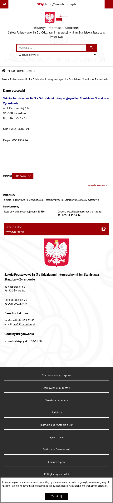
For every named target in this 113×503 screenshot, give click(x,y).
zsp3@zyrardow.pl (24, 324)
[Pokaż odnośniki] (4, 4)
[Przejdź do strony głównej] (56, 26)
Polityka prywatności (56, 474)
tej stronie (13, 485)
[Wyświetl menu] (109, 4)
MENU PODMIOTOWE (20, 71)
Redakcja (57, 412)
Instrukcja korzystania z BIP (56, 425)
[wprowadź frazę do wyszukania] (51, 48)
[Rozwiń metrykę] (22, 176)
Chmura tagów (56, 462)
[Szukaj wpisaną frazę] (91, 48)
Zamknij (56, 496)
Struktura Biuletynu (56, 400)
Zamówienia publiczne (56, 388)
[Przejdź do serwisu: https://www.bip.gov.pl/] (56, 4)
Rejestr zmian (56, 437)
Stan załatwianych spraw (56, 375)
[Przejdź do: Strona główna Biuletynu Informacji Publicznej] (4, 71)
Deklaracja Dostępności (56, 449)
